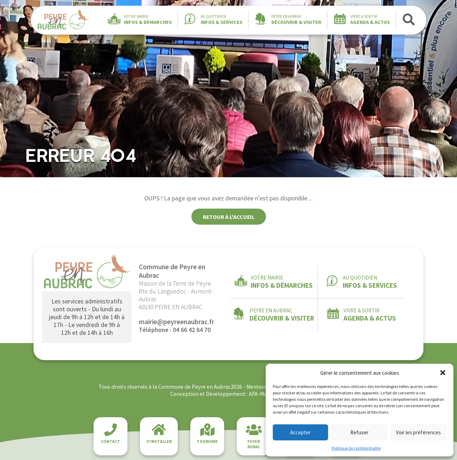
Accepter (300, 432)
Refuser (359, 432)
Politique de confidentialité (356, 448)
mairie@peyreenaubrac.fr (176, 321)
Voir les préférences (418, 432)
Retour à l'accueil (229, 216)
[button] (442, 372)
